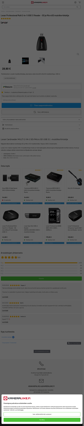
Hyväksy (42, 420)
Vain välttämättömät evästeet (42, 414)
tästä (21, 410)
